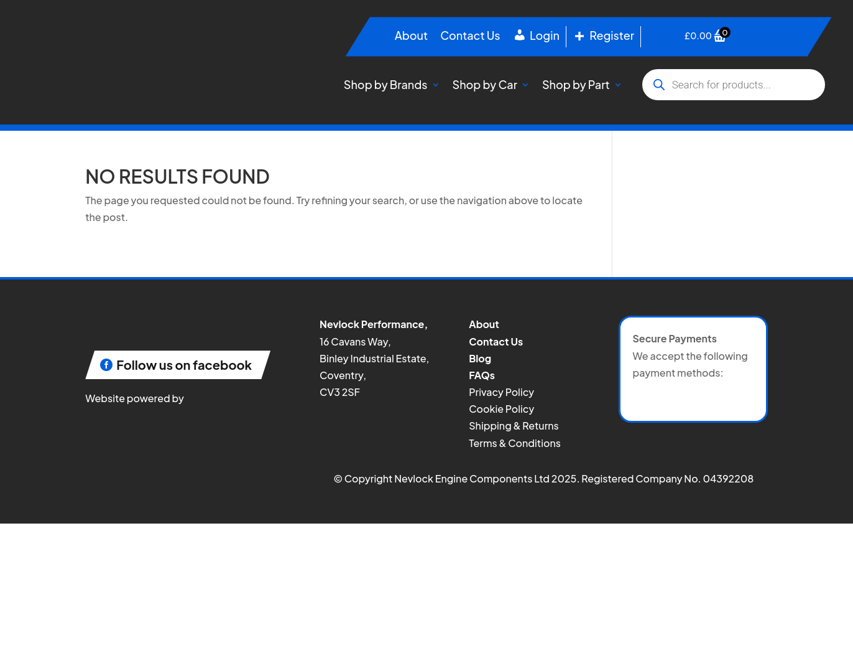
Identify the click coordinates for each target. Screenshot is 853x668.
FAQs (482, 375)
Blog (480, 358)
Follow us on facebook (184, 364)
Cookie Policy (501, 408)
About (411, 36)
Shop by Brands (386, 84)
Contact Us (470, 36)
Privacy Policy (501, 391)
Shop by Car (485, 84)
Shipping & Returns (513, 425)
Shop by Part (576, 84)
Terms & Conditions (515, 442)
